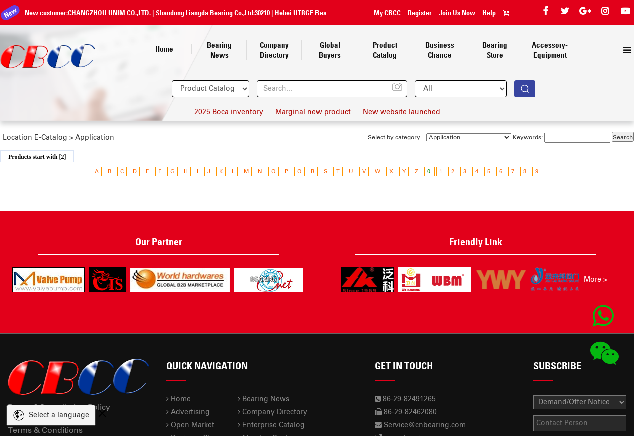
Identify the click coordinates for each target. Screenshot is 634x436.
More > (595, 279)
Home (178, 399)
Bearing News (263, 399)
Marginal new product (313, 112)
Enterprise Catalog (271, 425)
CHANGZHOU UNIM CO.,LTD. (102, 12)
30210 (255, 12)
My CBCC (387, 12)
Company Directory (272, 412)
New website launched (401, 112)
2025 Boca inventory (228, 112)
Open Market (190, 425)
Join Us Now (457, 12)
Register (420, 12)
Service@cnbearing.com (425, 425)
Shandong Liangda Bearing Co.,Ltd (197, 12)
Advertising (188, 412)
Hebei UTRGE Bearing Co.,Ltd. (310, 12)
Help (489, 12)
